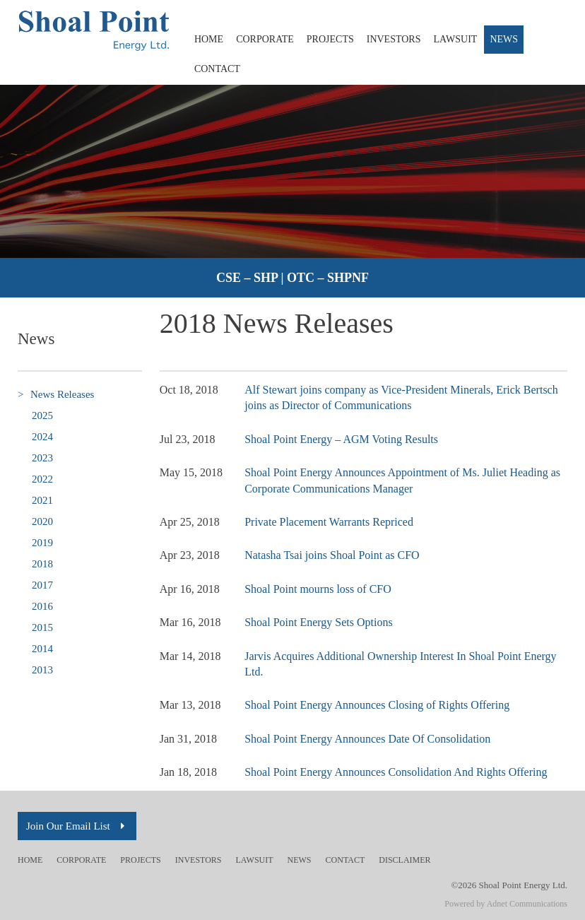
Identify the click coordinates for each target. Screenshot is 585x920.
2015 (42, 627)
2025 (42, 415)
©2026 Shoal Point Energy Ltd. (509, 885)
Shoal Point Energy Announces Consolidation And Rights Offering (395, 772)
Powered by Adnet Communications (505, 904)
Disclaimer (404, 860)
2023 (42, 458)
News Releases (56, 394)
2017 (42, 585)
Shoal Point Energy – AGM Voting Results (341, 439)
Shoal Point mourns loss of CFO (317, 589)
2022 (42, 479)
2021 (42, 500)
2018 (42, 564)
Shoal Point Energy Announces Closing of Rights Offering (376, 705)
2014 (42, 648)
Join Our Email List (77, 826)
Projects (330, 39)
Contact (217, 69)
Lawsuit (456, 39)
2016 (42, 606)
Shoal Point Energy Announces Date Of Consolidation (367, 739)
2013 (42, 670)
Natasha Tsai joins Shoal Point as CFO (331, 555)
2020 (42, 521)
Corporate (265, 39)
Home (208, 39)
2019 (42, 542)
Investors (394, 39)
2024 (42, 436)
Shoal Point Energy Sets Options (318, 622)
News (504, 39)
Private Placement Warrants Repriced (328, 522)
